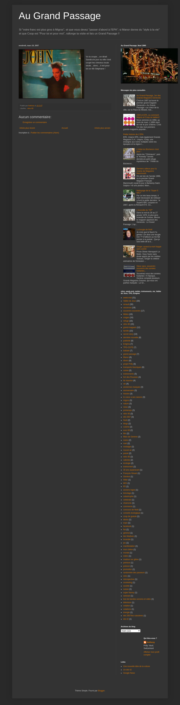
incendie (127, 539)
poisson (126, 566)
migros (126, 400)
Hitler (125, 480)
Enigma (126, 344)
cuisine (126, 427)
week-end (127, 298)
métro (125, 556)
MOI (125, 483)
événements (128, 374)
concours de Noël (130, 510)
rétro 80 (30, 108)
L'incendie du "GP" (145, 210)
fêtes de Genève (130, 437)
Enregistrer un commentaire (35, 122)
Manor (126, 357)
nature (126, 403)
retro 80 (126, 457)
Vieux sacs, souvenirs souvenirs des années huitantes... (146, 268)
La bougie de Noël (144, 229)
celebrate (127, 500)
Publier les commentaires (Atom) (45, 133)
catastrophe (128, 496)
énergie (126, 612)
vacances (127, 307)
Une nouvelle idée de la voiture (136, 666)
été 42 (126, 619)
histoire (126, 394)
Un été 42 (127, 670)
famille (126, 331)
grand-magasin (129, 327)
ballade (126, 350)
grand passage (129, 354)
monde (126, 553)
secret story (128, 334)
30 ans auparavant (131, 470)
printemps (127, 410)
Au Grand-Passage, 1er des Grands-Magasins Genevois (149, 96)
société (126, 586)
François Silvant (130, 473)
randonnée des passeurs (134, 572)
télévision (127, 602)
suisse (126, 589)
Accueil (65, 128)
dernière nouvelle (130, 337)
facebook (127, 526)
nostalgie (127, 447)
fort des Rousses (130, 377)
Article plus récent (27, 128)
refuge (126, 321)
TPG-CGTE (128, 347)
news (125, 407)
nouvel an (127, 450)
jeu (124, 543)
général (126, 533)
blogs (125, 423)
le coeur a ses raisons (132, 397)
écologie (127, 463)
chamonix (127, 503)
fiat (124, 529)
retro (125, 576)
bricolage (127, 493)
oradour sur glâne (130, 559)
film (124, 433)
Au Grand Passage (60, 15)
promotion (127, 569)
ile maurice (128, 380)
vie (124, 384)
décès (125, 519)
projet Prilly (128, 364)
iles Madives (128, 536)
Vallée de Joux (129, 301)
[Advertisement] (38, 144)
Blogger (101, 691)
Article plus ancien (102, 128)
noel (125, 443)
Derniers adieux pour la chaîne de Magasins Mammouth (147, 171)
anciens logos (129, 490)
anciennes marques (131, 387)
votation (126, 606)
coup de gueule (130, 516)
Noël (125, 420)
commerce (127, 506)
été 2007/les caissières (133, 615)
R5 (124, 486)
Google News (129, 673)
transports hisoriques (132, 367)
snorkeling (127, 582)
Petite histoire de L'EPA (133, 134)
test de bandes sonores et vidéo (137, 599)
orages (126, 317)
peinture (126, 563)
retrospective (128, 579)
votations (127, 609)
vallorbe (126, 460)
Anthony (151, 642)
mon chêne (128, 549)
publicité (126, 341)
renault (126, 304)
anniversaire (128, 390)
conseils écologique (131, 513)
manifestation (129, 546)
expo (125, 523)
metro (125, 440)
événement (128, 467)
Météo (126, 314)
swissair (126, 596)
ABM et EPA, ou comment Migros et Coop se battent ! (148, 116)
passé (125, 453)
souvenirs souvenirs (131, 311)
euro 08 (126, 430)
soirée (126, 370)
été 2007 (127, 417)
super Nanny (128, 592)
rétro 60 (126, 414)
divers (125, 360)
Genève (126, 476)
